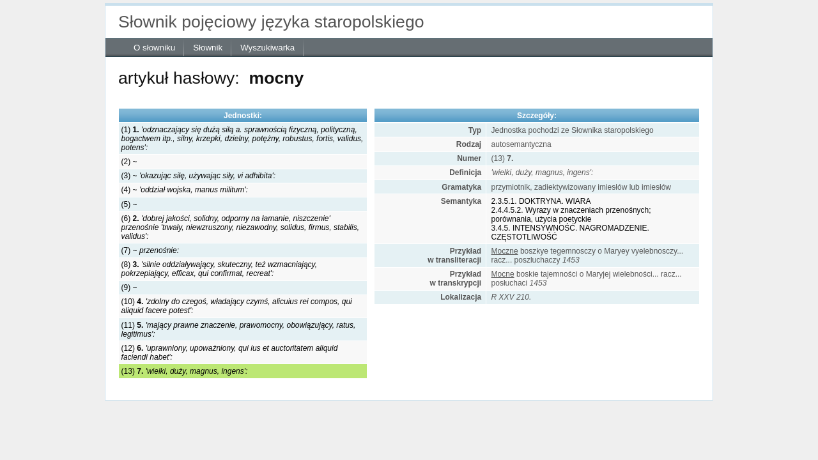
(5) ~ (129, 204)
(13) (184, 371)
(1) (242, 138)
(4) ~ (184, 189)
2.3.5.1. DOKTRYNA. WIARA (541, 201)
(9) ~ (129, 287)
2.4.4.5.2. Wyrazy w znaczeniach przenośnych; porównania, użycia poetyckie (571, 215)
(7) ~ (150, 250)
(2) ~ (129, 161)
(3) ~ (198, 175)
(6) (240, 227)
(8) (219, 269)
